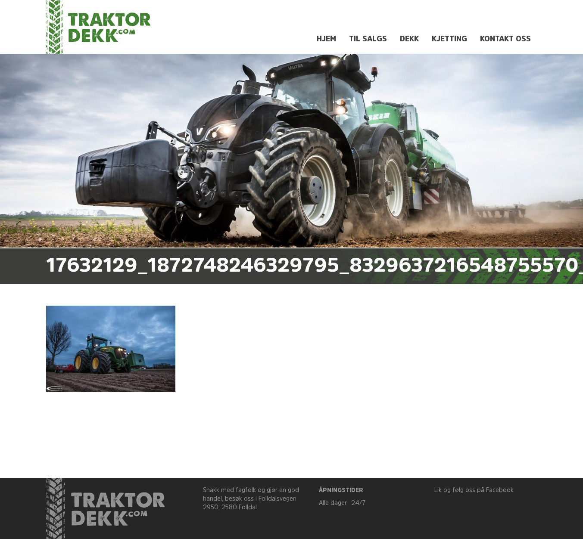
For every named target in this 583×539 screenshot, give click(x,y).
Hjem (326, 39)
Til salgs (368, 39)
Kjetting (449, 39)
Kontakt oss (505, 39)
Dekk (409, 39)
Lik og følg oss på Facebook (474, 490)
